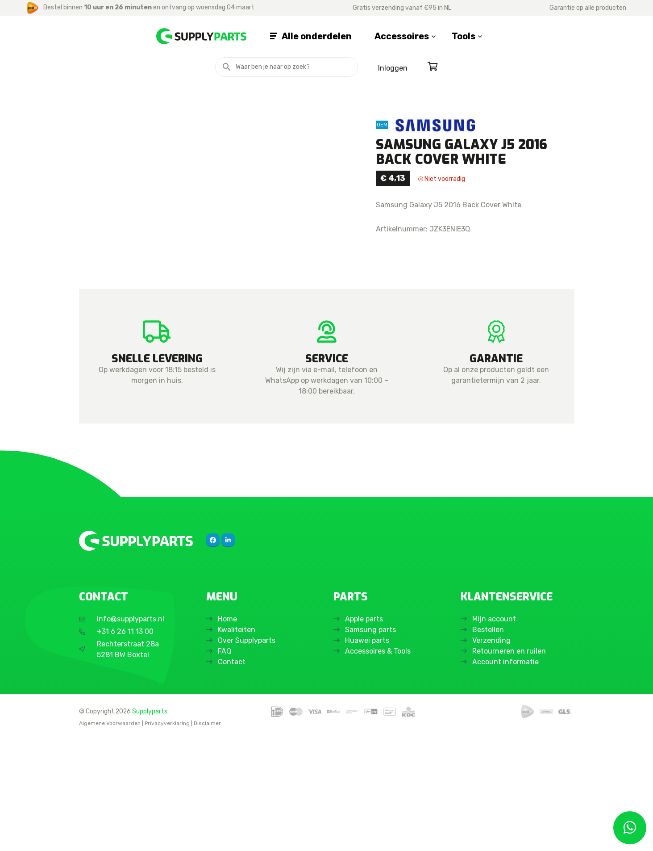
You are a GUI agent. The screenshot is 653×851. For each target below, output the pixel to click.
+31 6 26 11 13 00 (125, 744)
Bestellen (490, 742)
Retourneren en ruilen (511, 763)
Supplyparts (149, 823)
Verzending (493, 753)
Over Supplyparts (248, 753)
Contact (233, 774)
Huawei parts (369, 753)
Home (229, 731)
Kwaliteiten (238, 742)
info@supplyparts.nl (130, 731)
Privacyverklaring (167, 836)
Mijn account (496, 731)
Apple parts (366, 731)
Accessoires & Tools (379, 763)
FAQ (226, 763)
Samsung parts (372, 742)
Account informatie (507, 774)
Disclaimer (207, 836)
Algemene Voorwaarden (110, 836)
